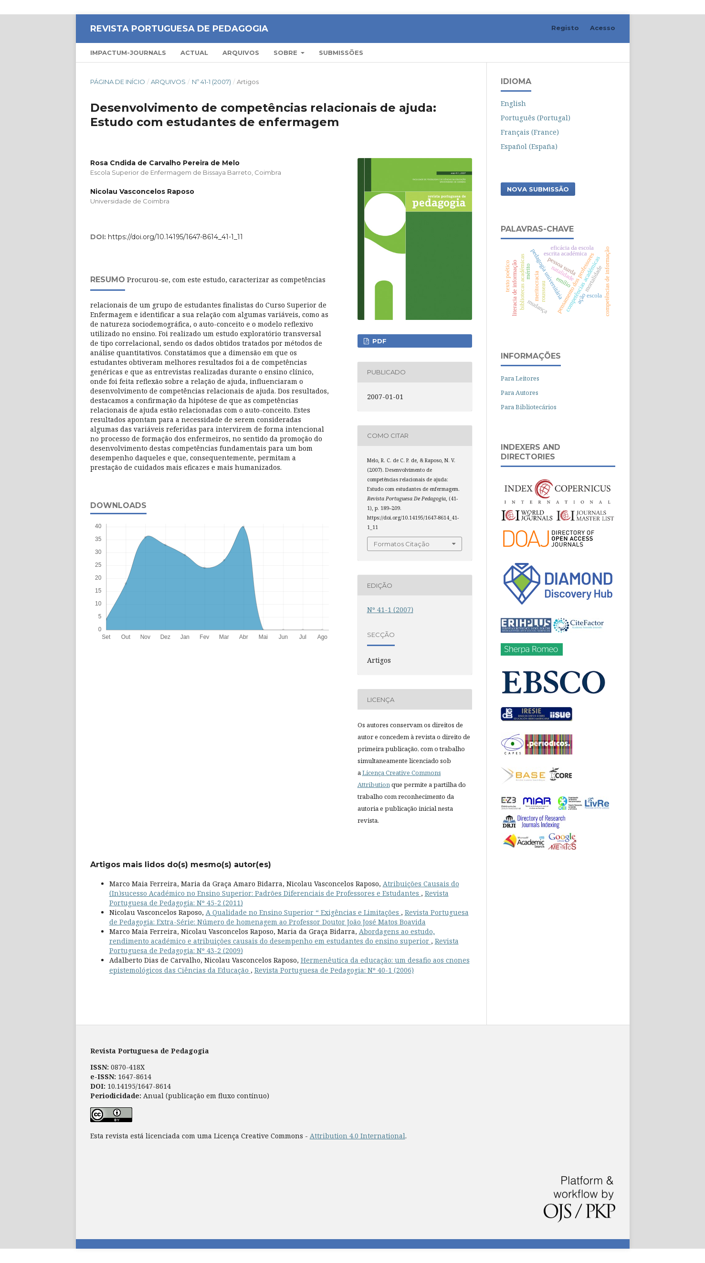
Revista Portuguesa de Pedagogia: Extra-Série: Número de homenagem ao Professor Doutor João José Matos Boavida (289, 917)
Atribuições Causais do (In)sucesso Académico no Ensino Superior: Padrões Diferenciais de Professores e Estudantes (284, 888)
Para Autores (519, 392)
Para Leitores (520, 378)
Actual (194, 52)
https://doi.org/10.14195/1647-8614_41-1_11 (175, 237)
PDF (378, 341)
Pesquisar (588, 52)
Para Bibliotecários (529, 407)
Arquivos (240, 52)
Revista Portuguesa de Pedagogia (179, 28)
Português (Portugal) (535, 117)
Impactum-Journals (128, 52)
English (513, 103)
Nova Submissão (538, 189)
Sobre (286, 52)
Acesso (602, 28)
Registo (565, 28)
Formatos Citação (402, 544)
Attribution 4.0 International (357, 1135)
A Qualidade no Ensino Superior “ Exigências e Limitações (303, 912)
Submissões (341, 52)
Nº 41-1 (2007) (211, 81)
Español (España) (529, 146)
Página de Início (117, 81)
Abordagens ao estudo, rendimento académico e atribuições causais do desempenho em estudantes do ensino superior (272, 936)
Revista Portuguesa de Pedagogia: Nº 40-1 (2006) (334, 970)
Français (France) (530, 132)
